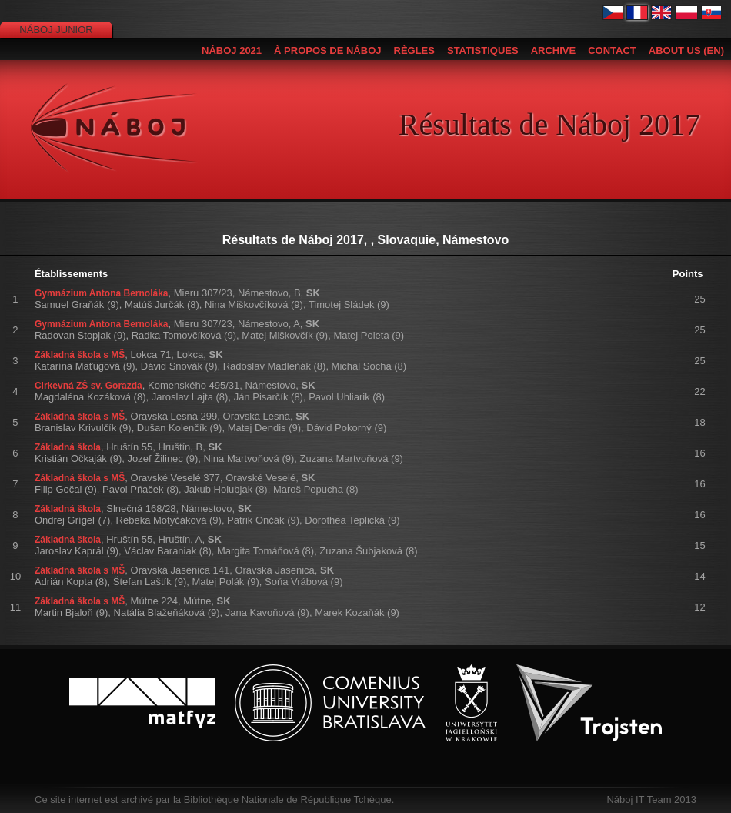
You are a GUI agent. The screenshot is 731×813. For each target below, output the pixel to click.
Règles (414, 50)
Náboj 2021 (232, 50)
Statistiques (483, 50)
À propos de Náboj (327, 50)
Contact (612, 50)
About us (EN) (686, 50)
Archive (553, 50)
